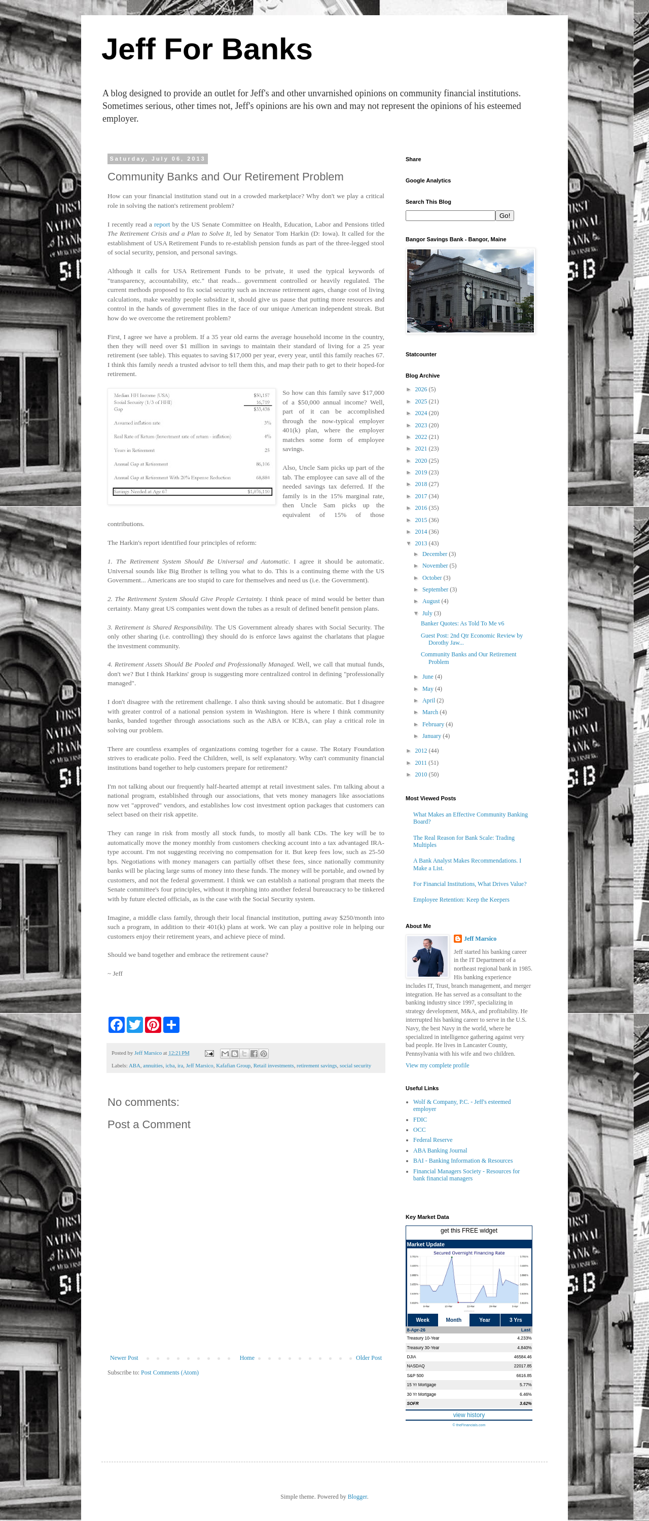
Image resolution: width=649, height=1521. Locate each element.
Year (484, 1320)
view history (469, 1415)
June (428, 676)
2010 (422, 774)
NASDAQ (416, 1365)
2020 (422, 460)
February (434, 724)
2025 (422, 401)
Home (247, 1357)
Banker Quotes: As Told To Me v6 (462, 623)
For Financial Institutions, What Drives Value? (470, 883)
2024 (422, 413)
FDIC (420, 1119)
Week (422, 1320)
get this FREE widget (469, 1230)
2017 (422, 496)
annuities (153, 1065)
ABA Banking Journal (440, 1150)
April (429, 700)
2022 (422, 436)
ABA (134, 1065)
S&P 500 (415, 1375)
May (428, 688)
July (428, 613)
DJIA (411, 1356)
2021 (422, 448)
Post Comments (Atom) (170, 1372)
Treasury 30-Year (423, 1347)
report (163, 224)
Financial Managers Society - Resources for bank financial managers (466, 1175)
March (431, 712)
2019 (422, 472)
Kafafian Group (233, 1065)
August (432, 601)
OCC (419, 1129)
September (436, 589)
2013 (422, 543)
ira (180, 1065)
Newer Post (124, 1357)
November (436, 565)
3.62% (526, 1403)
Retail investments (274, 1065)
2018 (422, 484)
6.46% (526, 1394)
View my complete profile (438, 1065)
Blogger (357, 1496)
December (435, 554)
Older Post (369, 1357)
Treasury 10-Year (423, 1338)
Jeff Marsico (199, 1065)
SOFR (413, 1403)
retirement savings (317, 1065)
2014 (422, 531)
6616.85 (523, 1375)
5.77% (526, 1384)
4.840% (524, 1347)
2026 (422, 389)
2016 (422, 507)
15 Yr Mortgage (422, 1384)
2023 (422, 425)
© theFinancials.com (468, 1425)
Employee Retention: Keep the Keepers (461, 899)
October (433, 577)
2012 (422, 750)
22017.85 (523, 1365)
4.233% (524, 1338)
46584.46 (523, 1356)
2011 (422, 762)
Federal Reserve (433, 1139)
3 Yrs (516, 1320)
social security (355, 1065)
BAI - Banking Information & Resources (463, 1160)
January (432, 735)
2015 (422, 520)
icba (169, 1065)
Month (454, 1320)
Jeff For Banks (207, 49)
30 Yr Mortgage (422, 1394)
